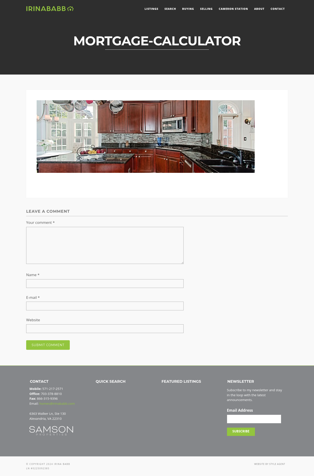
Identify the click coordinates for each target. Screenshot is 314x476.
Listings (151, 9)
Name (32, 274)
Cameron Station (233, 9)
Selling (206, 9)
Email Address (240, 410)
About (259, 9)
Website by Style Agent (269, 464)
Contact (278, 9)
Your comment (40, 222)
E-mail (33, 297)
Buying (188, 9)
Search (170, 9)
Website (33, 319)
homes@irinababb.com (57, 403)
